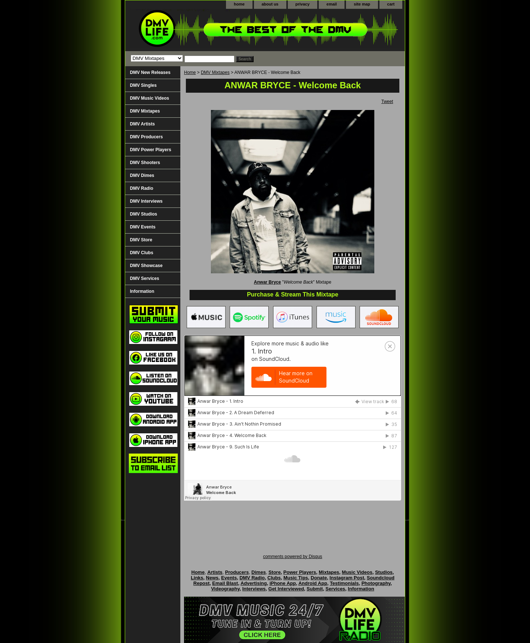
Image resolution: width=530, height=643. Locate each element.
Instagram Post (346, 577)
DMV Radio (141, 188)
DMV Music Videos (149, 98)
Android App (312, 583)
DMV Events (142, 227)
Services (335, 589)
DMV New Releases (150, 72)
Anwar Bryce (267, 282)
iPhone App (282, 583)
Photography (376, 583)
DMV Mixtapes (215, 72)
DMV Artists (142, 124)
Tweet (387, 101)
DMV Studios (143, 214)
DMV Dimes (142, 175)
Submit (315, 589)
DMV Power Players (150, 149)
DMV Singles (143, 85)
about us (270, 4)
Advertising (253, 583)
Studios (384, 572)
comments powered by (292, 556)
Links (197, 577)
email (331, 4)
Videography (225, 589)
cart (391, 4)
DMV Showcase (146, 265)
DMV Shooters (145, 162)
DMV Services (144, 278)
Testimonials (344, 583)
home (239, 4)
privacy (303, 4)
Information (142, 291)
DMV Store (141, 239)
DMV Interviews (146, 201)
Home (190, 72)
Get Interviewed (286, 589)
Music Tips (295, 577)
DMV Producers (146, 136)
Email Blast (225, 583)
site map (362, 4)
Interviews (254, 589)
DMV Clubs (141, 252)
